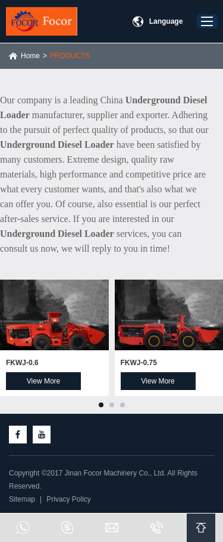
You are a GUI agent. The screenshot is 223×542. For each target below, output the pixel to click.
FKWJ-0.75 (139, 363)
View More (43, 381)
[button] (101, 404)
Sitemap (22, 499)
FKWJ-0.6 (22, 363)
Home (30, 56)
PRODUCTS (70, 56)
